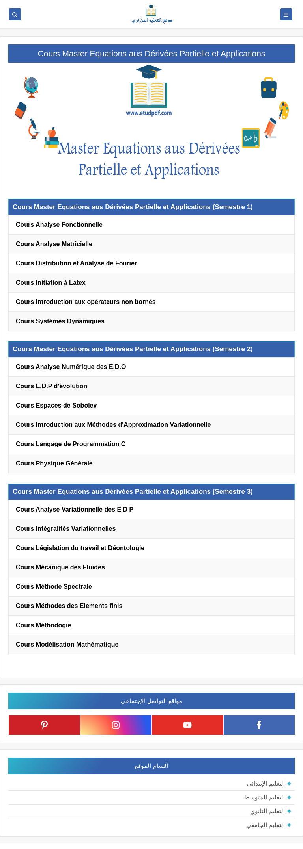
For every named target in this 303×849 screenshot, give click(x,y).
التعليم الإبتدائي (266, 783)
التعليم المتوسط (264, 797)
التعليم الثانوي (267, 811)
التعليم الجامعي (266, 824)
